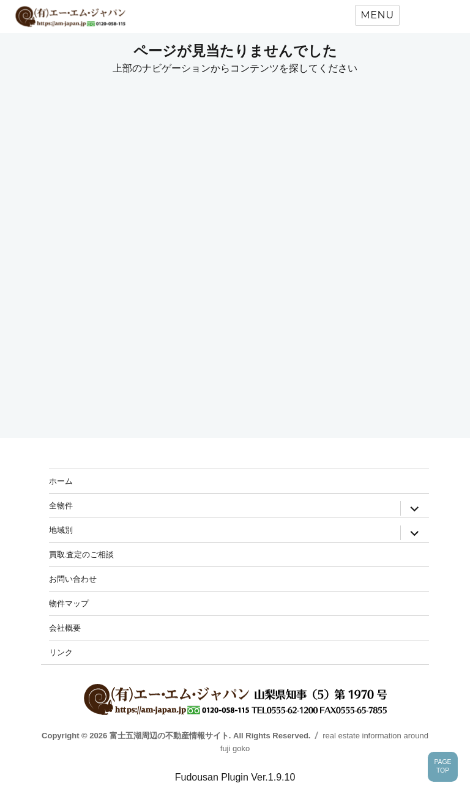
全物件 (61, 505)
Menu (377, 15)
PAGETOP (442, 766)
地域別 (61, 530)
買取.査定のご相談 (81, 554)
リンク (61, 652)
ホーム (61, 481)
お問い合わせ (73, 579)
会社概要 (65, 628)
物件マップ (69, 603)
